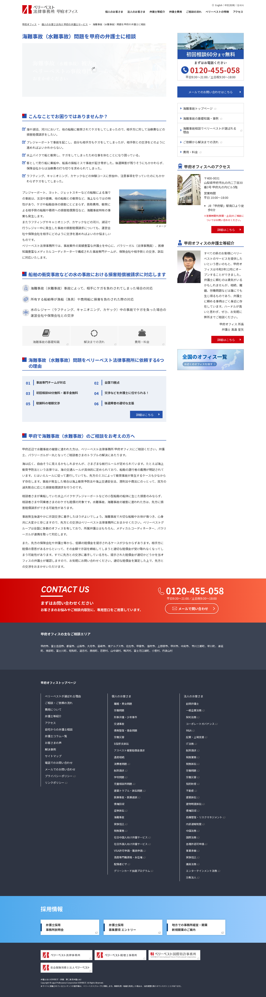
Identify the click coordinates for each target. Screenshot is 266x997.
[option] (94, 70)
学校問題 (119, 777)
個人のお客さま (114, 11)
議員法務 (191, 864)
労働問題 (119, 710)
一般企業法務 (194, 710)
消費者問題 (120, 764)
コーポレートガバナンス (200, 724)
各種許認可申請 (195, 844)
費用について (53, 709)
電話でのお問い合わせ (59, 763)
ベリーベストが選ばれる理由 (63, 696)
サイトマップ (53, 756)
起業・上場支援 (195, 737)
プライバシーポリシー (59, 776)
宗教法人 (191, 877)
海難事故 (119, 817)
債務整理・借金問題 (125, 730)
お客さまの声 (53, 743)
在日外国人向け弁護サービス (131, 844)
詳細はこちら (145, 414)
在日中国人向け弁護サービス (131, 837)
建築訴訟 (191, 797)
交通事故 (119, 724)
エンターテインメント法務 (201, 871)
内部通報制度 (194, 824)
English (218, 5)
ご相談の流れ (194, 11)
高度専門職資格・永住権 (128, 857)
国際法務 (191, 837)
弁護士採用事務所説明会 (55, 927)
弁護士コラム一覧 (56, 736)
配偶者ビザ (120, 864)
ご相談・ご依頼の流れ (59, 703)
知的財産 (191, 784)
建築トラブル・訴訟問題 (128, 790)
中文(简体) (230, 5)
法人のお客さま (136, 11)
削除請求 (119, 770)
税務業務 (119, 830)
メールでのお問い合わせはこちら (210, 92)
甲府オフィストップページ (58, 682)
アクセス (238, 11)
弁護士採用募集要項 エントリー (122, 927)
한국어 (240, 5)
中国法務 (191, 830)
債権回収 (119, 804)
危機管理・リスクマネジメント (204, 817)
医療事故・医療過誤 (125, 797)
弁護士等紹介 (157, 11)
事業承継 (191, 850)
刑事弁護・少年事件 (125, 717)
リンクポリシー (54, 782)
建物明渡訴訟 (194, 804)
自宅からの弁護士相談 (59, 729)
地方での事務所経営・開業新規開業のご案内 (189, 927)
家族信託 (119, 824)
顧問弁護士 (192, 703)
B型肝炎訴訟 (121, 744)
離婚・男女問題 (123, 703)
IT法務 (190, 744)
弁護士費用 (175, 11)
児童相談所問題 (123, 784)
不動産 (190, 790)
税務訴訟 (191, 764)
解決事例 (50, 749)
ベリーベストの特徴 (217, 11)
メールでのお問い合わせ (60, 769)
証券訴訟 (119, 810)
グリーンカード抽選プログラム (132, 871)
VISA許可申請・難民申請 (128, 850)
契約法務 (191, 717)
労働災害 (119, 737)
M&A (189, 730)
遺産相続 (119, 757)
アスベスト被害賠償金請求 (129, 750)
